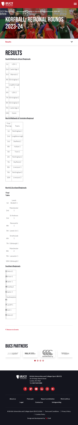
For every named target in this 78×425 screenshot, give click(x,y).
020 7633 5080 (37, 383)
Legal (21, 402)
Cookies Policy (40, 414)
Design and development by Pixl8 (39, 418)
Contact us (39, 402)
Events (30, 11)
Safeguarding (56, 402)
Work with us (65, 399)
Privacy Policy (66, 411)
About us (13, 399)
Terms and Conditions (52, 411)
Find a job (30, 399)
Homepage (20, 11)
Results (8, 42)
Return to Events (13, 329)
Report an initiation (47, 399)
